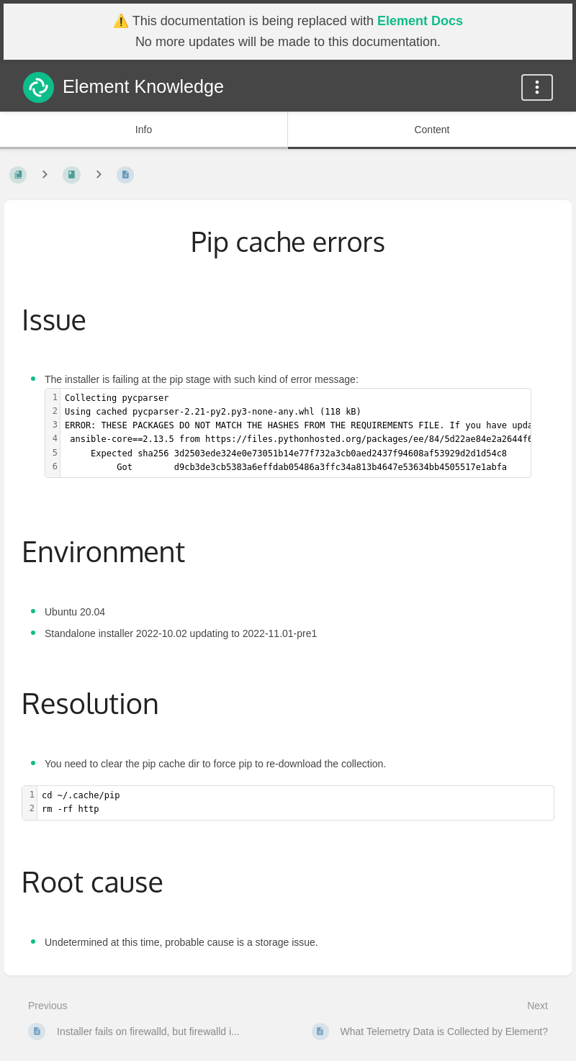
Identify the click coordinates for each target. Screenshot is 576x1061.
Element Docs (420, 21)
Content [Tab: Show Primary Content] (431, 129)
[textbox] (295, 802)
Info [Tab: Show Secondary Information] (143, 129)
